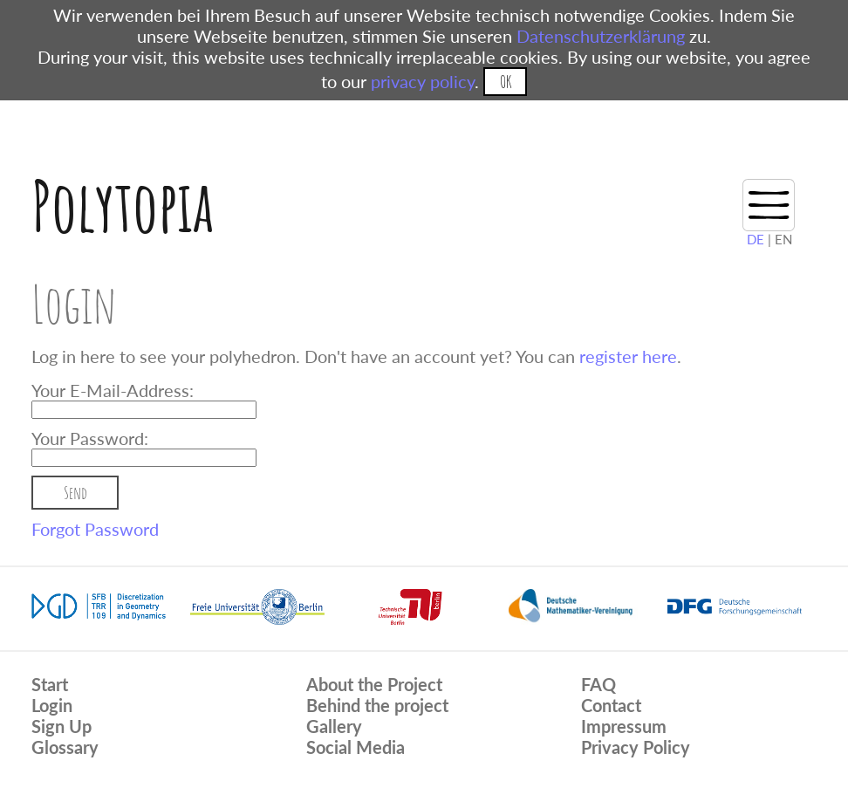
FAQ (598, 684)
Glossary (65, 747)
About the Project (374, 684)
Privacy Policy (635, 747)
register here (628, 356)
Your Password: (89, 438)
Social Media (355, 747)
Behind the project (377, 705)
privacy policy (423, 81)
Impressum (624, 726)
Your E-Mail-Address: (112, 390)
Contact (611, 705)
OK (505, 82)
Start (49, 684)
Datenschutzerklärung (600, 35)
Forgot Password (95, 528)
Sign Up (61, 726)
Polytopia (122, 205)
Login (51, 705)
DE (755, 239)
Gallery (334, 726)
